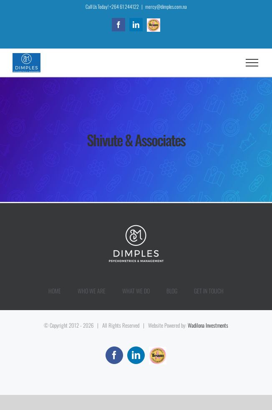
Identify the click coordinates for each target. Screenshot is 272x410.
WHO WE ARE (92, 290)
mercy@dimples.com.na (166, 6)
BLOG (171, 290)
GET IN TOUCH (209, 290)
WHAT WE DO (136, 290)
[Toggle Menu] (252, 62)
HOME (54, 290)
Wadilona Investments (208, 325)
